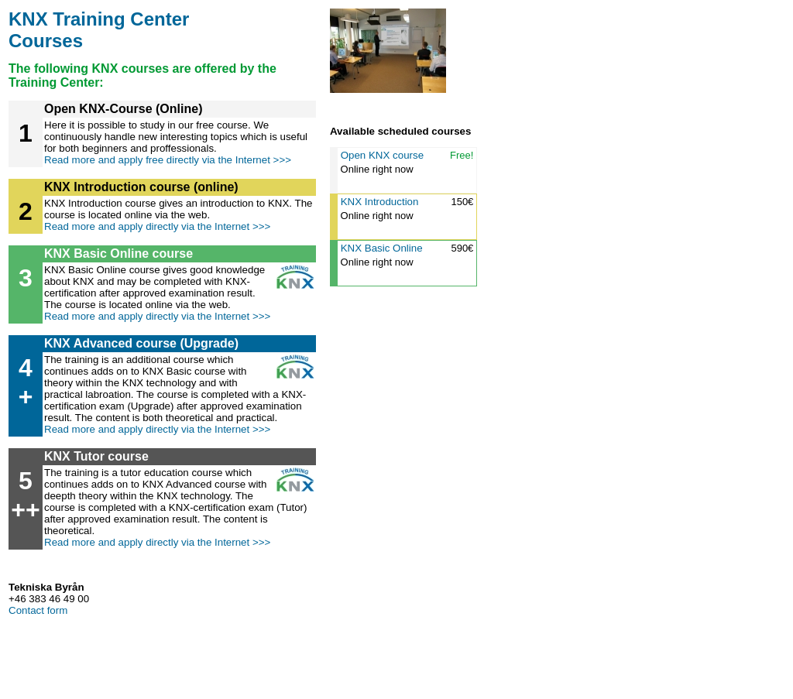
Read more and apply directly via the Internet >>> (157, 226)
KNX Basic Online (382, 248)
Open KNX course (382, 155)
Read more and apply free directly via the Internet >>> (167, 160)
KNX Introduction (380, 201)
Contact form (38, 610)
